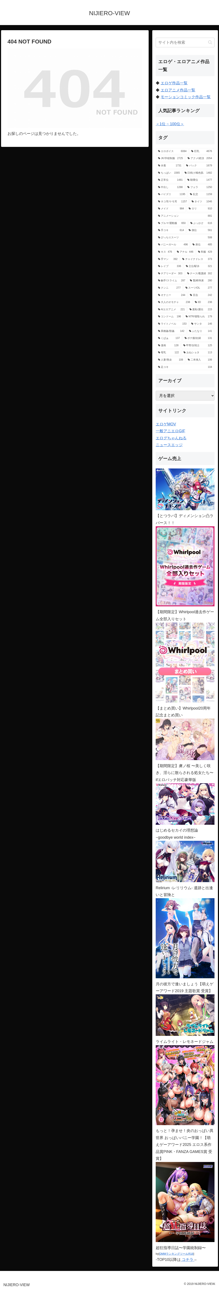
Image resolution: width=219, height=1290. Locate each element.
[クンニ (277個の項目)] (169, 288)
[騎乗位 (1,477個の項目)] (199, 180)
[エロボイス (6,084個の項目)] (172, 151)
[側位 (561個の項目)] (200, 230)
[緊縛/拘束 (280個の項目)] (201, 280)
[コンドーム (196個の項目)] (169, 316)
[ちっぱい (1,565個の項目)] (169, 173)
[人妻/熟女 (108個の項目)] (170, 360)
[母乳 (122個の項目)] (168, 352)
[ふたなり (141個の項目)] (200, 331)
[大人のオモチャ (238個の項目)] (174, 302)
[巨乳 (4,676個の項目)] (201, 151)
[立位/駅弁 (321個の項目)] (199, 266)
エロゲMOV (166, 424)
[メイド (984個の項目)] (171, 209)
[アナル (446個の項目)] (185, 252)
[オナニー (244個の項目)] (171, 295)
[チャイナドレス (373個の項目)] (197, 259)
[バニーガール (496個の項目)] (173, 245)
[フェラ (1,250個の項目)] (199, 187)
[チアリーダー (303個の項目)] (170, 273)
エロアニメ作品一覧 (178, 90)
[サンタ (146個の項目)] (201, 324)
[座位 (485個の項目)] (202, 245)
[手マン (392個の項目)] (167, 259)
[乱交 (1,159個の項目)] (201, 194)
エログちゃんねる (171, 438)
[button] (210, 42)
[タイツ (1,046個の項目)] (202, 201)
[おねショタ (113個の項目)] (198, 352)
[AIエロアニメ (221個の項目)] (171, 309)
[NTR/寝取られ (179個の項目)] (199, 316)
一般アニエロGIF (170, 431)
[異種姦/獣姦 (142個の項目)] (171, 331)
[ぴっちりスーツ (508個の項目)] (185, 237)
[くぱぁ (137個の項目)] (169, 338)
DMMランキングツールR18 (176, 1253)
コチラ (187, 1259)
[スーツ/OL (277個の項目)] (198, 288)
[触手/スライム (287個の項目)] (171, 280)
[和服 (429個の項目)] (205, 252)
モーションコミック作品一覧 (186, 97)
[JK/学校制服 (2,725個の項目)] (170, 158)
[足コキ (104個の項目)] (185, 367)
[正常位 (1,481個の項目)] (170, 180)
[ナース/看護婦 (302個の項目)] (199, 273)
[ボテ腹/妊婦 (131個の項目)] (198, 338)
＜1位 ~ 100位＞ (170, 124)
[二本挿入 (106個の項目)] (200, 360)
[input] (185, 42)
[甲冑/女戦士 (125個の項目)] (197, 345)
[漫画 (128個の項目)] (168, 345)
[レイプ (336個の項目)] (169, 266)
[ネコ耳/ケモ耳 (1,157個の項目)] (172, 201)
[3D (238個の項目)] (203, 302)
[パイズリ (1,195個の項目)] (171, 194)
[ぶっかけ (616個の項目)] (201, 223)
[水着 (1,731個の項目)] (169, 166)
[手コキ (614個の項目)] (171, 230)
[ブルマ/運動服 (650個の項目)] (172, 223)
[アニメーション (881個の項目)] (185, 216)
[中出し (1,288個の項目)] (170, 187)
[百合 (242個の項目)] (201, 295)
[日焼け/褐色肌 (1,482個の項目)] (198, 173)
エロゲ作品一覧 (174, 83)
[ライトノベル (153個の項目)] (172, 324)
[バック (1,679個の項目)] (199, 166)
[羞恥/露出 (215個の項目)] (201, 309)
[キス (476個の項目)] (165, 252)
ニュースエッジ (169, 445)
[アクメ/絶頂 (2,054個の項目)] (200, 158)
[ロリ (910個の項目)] (200, 209)
